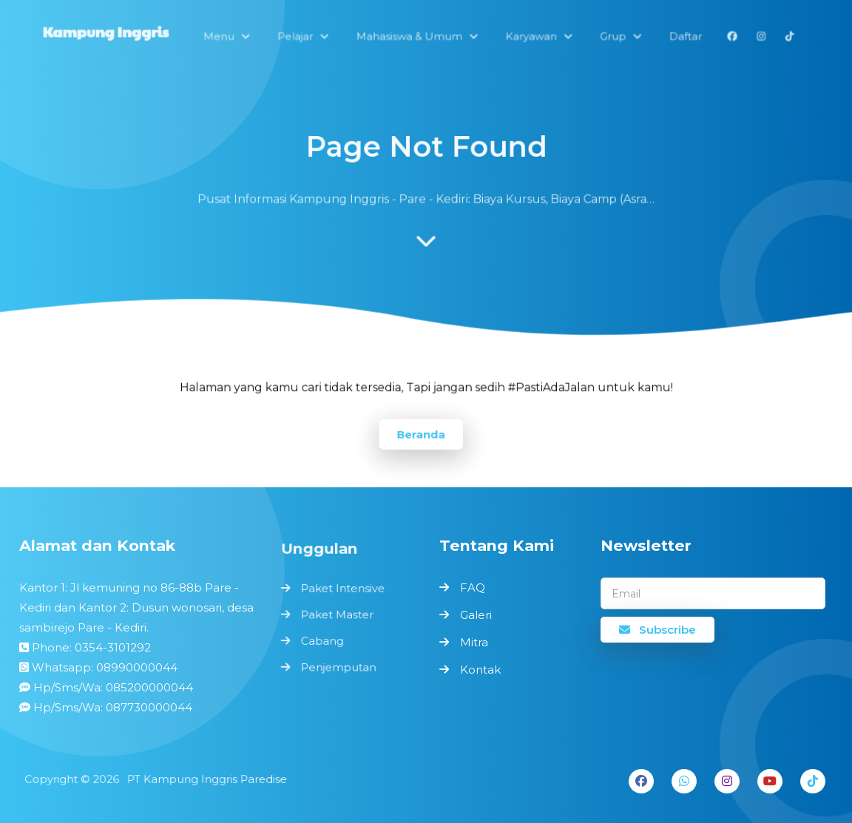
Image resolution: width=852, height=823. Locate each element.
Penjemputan (338, 666)
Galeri (476, 615)
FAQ (472, 587)
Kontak (480, 670)
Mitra (474, 642)
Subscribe (657, 630)
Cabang (322, 641)
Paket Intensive (343, 589)
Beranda (420, 433)
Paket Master (337, 615)
